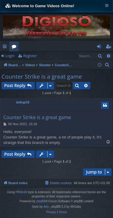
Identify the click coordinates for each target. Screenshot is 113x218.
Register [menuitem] (109, 47)
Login (9, 55)
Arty (46, 206)
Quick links (5, 47)
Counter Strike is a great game (42, 76)
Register (30, 55)
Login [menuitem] (100, 47)
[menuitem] (107, 65)
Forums (15, 47)
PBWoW (21, 192)
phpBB (41, 201)
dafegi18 (23, 102)
